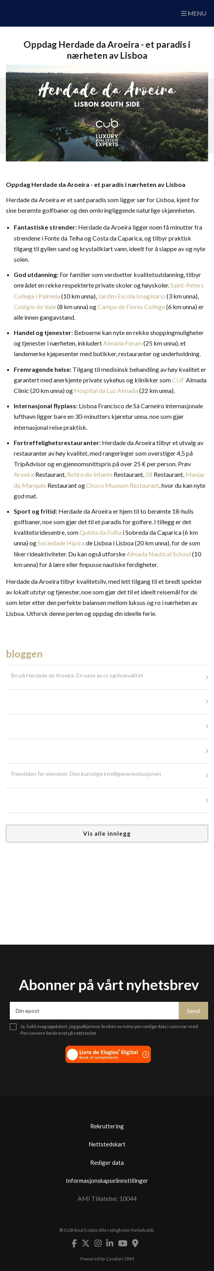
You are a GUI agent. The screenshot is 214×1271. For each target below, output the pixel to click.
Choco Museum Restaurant (122, 485)
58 (148, 474)
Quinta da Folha (101, 532)
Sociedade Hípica (61, 543)
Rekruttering (107, 1126)
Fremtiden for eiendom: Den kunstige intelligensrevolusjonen (86, 773)
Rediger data (107, 1162)
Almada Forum (122, 343)
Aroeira (24, 474)
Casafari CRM (120, 1259)
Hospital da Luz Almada (106, 390)
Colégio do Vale (35, 306)
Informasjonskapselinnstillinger (107, 1180)
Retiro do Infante (89, 474)
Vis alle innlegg (107, 833)
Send (193, 1010)
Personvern (32, 1033)
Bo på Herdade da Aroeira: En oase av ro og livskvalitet (77, 675)
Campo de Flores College (131, 306)
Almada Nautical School (159, 554)
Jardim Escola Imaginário (131, 296)
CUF (178, 380)
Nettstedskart (107, 1144)
